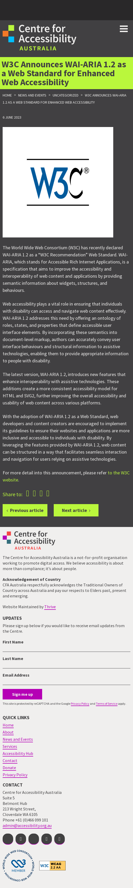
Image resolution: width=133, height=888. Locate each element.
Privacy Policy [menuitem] (15, 774)
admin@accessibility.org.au (27, 825)
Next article (74, 510)
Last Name (13, 658)
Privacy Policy (80, 704)
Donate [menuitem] (9, 767)
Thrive (50, 606)
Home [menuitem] (8, 725)
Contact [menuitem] (10, 760)
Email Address (16, 675)
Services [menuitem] (10, 746)
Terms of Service (106, 704)
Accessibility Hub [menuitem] (18, 753)
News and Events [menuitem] (18, 739)
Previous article (26, 510)
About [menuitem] (8, 732)
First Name (13, 642)
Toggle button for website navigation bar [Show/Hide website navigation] (123, 29)
